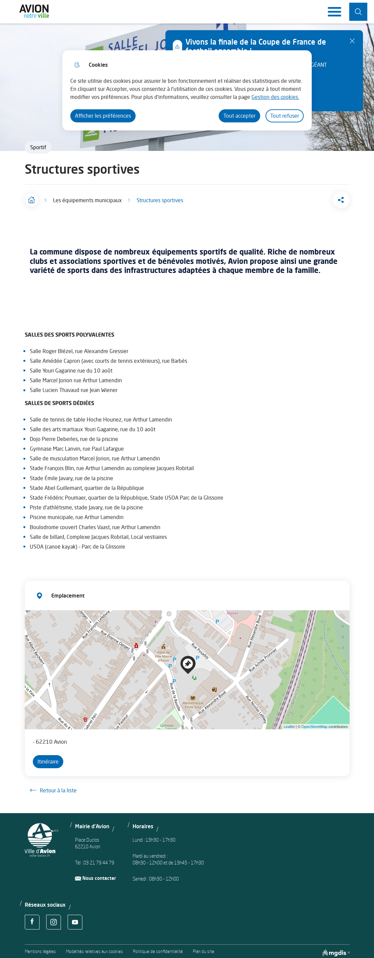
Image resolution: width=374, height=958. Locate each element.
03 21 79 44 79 (98, 859)
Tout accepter (239, 115)
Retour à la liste (53, 787)
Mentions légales (40, 948)
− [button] (33, 626)
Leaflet (289, 723)
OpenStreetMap (314, 723)
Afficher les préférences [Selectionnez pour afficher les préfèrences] (103, 115)
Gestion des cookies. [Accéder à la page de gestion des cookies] (275, 97)
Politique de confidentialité (158, 948)
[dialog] (187, 90)
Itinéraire (48, 758)
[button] (316, 198)
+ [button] (33, 616)
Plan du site (203, 948)
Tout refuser (284, 115)
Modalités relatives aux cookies (94, 948)
